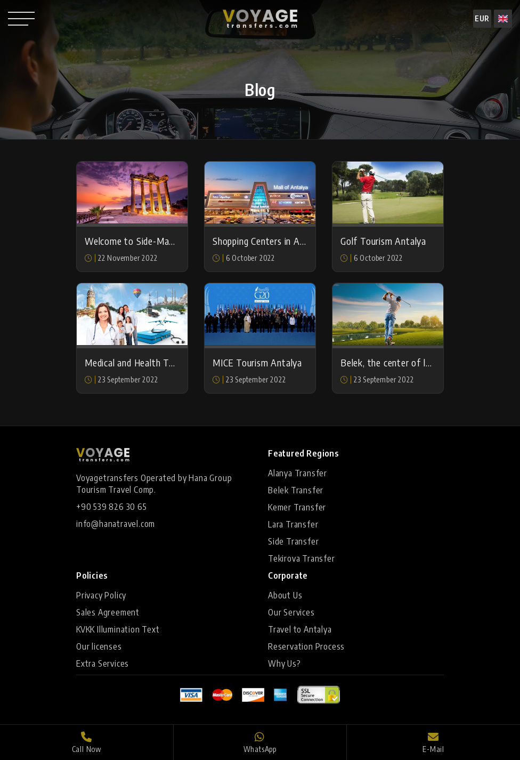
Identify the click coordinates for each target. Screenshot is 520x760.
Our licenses (99, 646)
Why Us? (284, 663)
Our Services (291, 612)
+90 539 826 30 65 (111, 506)
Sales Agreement (108, 612)
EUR (482, 18)
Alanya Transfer (297, 473)
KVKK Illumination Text (118, 629)
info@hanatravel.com (115, 523)
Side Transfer (293, 541)
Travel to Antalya (300, 629)
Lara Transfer (293, 524)
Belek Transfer (295, 490)
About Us (285, 595)
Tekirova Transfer (301, 558)
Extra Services (102, 663)
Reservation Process (306, 646)
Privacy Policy (101, 595)
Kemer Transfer (297, 507)
